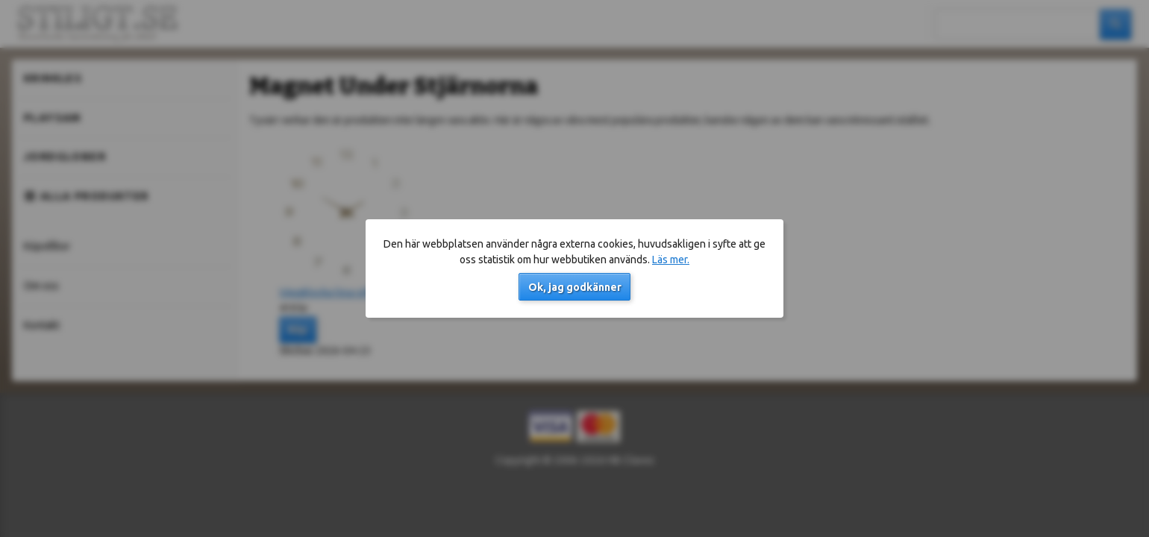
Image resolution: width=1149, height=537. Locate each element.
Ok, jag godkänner (575, 287)
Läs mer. (670, 260)
